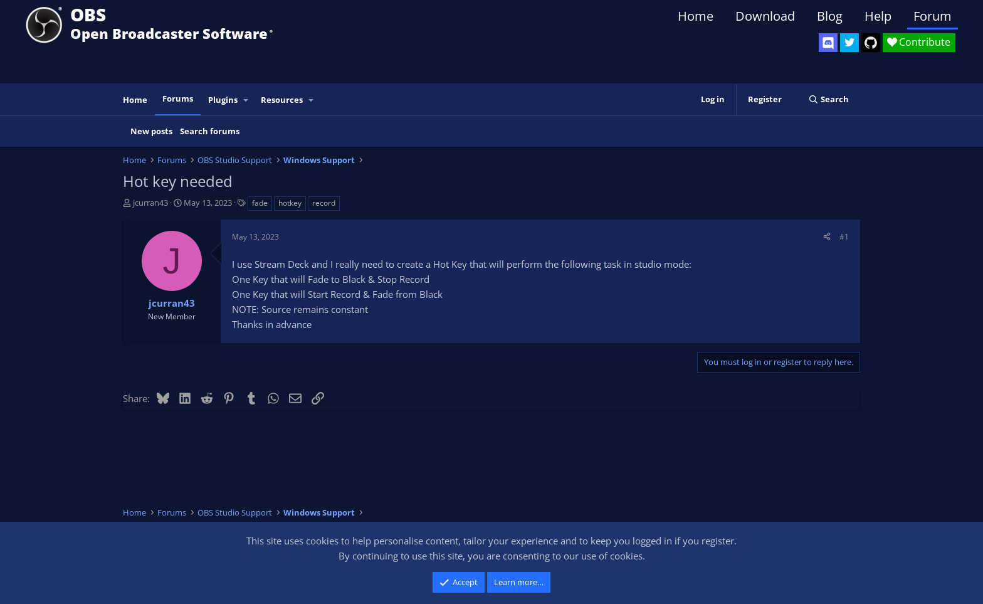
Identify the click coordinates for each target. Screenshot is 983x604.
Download (765, 16)
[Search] (828, 99)
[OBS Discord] (828, 42)
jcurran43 (150, 202)
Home (695, 16)
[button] (246, 100)
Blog (830, 16)
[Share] (827, 237)
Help (878, 16)
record (323, 203)
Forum (932, 16)
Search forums (209, 131)
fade (260, 203)
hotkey (290, 203)
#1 (844, 236)
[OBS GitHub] (870, 42)
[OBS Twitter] (849, 42)
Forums (177, 98)
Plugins (223, 99)
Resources (282, 99)
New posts (151, 131)
